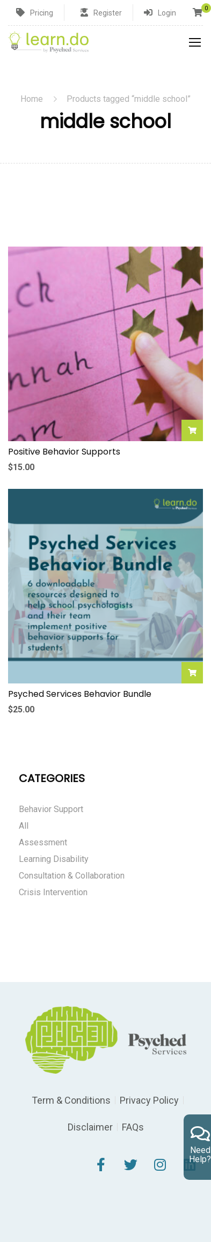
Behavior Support (51, 809)
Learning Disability (54, 859)
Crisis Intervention (53, 892)
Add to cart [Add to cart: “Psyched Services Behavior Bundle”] (192, 672)
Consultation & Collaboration (72, 876)
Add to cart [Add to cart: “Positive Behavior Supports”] (192, 430)
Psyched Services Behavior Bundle (79, 694)
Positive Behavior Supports (64, 452)
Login (167, 13)
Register (107, 13)
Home (31, 99)
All (23, 826)
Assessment (43, 842)
